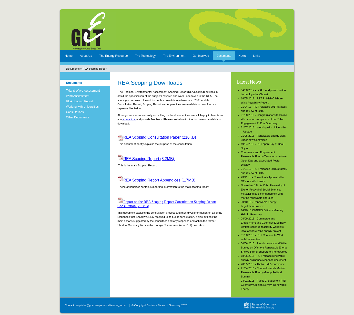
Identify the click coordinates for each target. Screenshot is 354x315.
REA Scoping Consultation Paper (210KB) (159, 137)
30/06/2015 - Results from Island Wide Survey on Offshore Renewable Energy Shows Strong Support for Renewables (264, 247)
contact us (129, 119)
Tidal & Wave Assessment (83, 90)
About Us (86, 55)
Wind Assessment (77, 96)
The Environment (174, 55)
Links (256, 55)
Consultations (75, 112)
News (242, 55)
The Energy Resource (113, 55)
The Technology (145, 55)
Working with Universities (82, 106)
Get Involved (201, 55)
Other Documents (77, 117)
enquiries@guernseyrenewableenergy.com (101, 305)
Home (69, 55)
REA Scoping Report (94, 68)
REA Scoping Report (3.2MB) (149, 159)
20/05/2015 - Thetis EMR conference (263, 264)
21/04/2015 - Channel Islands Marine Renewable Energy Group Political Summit (263, 272)
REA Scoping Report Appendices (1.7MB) (160, 180)
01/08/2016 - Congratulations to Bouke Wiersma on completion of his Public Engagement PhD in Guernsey (264, 119)
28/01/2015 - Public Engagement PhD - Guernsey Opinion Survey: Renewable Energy (264, 284)
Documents (223, 55)
